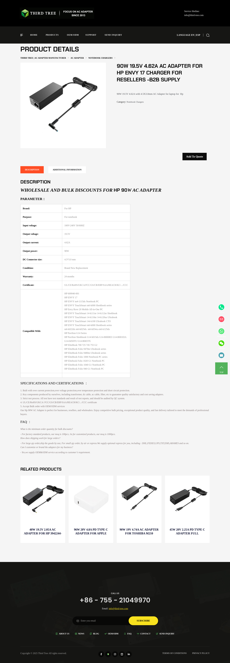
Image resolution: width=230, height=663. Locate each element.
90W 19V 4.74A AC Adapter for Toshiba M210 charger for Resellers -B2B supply (139, 531)
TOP (221, 369)
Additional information (67, 170)
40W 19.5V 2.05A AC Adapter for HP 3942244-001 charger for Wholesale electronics (43, 531)
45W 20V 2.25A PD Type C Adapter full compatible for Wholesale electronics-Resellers (187, 531)
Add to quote (194, 156)
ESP (198, 35)
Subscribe (221, 356)
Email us (221, 320)
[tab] (32, 169)
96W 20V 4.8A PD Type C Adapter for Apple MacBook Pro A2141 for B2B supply (91, 531)
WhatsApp (221, 332)
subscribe (143, 620)
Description (32, 170)
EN (192, 35)
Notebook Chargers (135, 102)
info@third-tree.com (194, 15)
